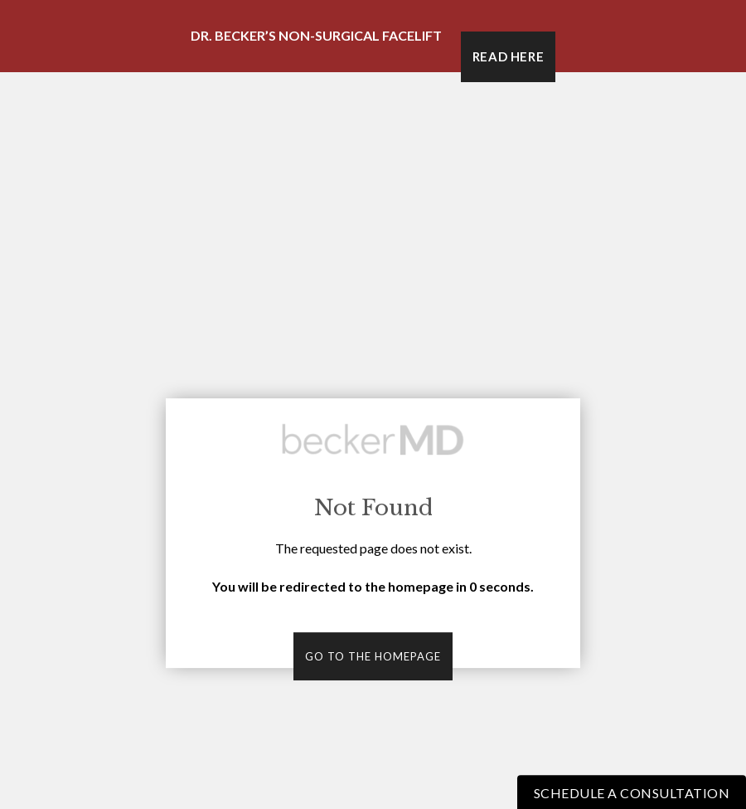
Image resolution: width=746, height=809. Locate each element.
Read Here (508, 56)
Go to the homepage (373, 656)
